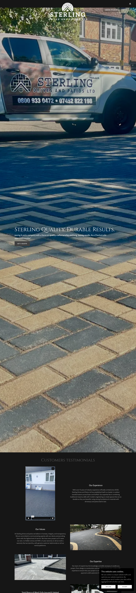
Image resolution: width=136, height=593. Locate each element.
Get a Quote (22, 243)
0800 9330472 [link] (112, 10)
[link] (68, 3)
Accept (124, 587)
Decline (108, 587)
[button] (130, 4)
